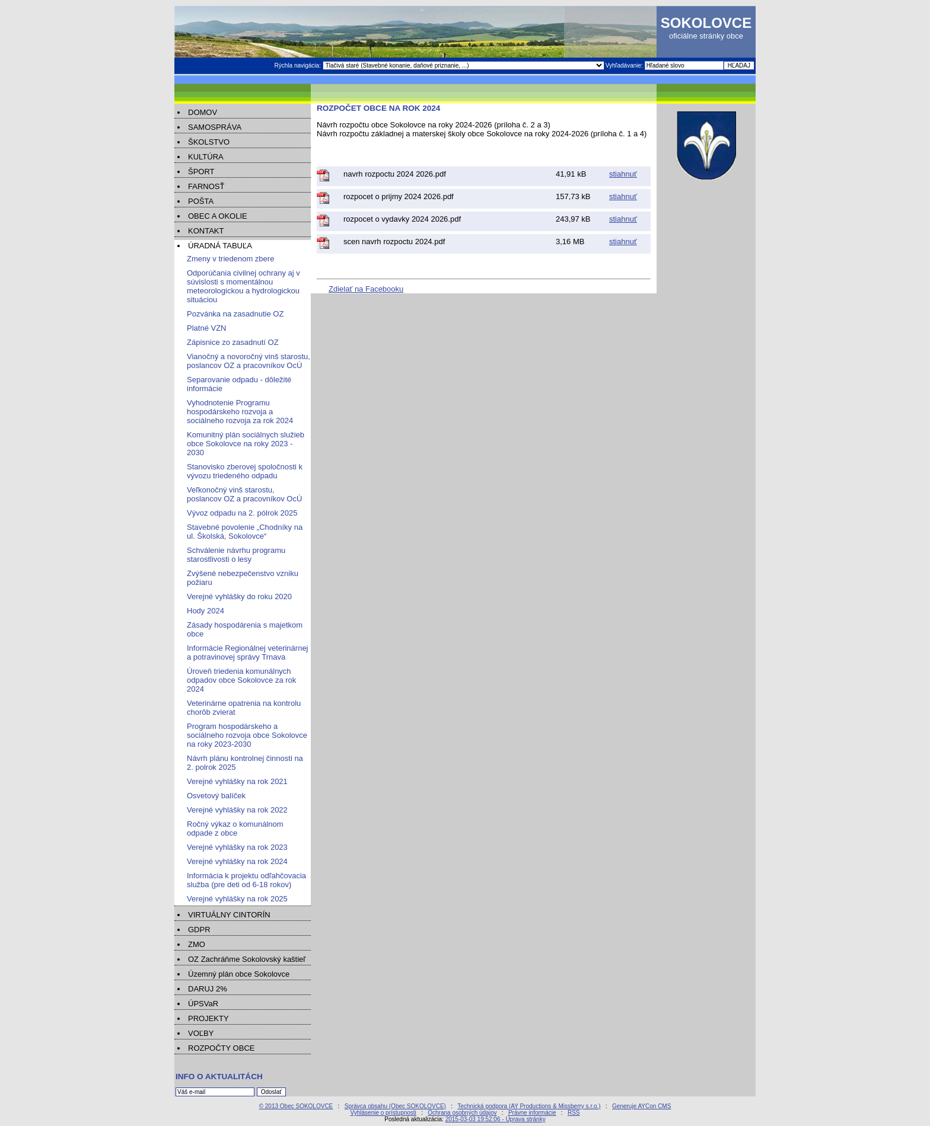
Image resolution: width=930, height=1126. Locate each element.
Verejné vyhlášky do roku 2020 (239, 596)
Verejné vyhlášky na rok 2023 (237, 847)
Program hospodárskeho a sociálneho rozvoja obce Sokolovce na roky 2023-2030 (247, 735)
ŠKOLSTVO (209, 141)
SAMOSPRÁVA (214, 127)
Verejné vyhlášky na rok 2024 (237, 861)
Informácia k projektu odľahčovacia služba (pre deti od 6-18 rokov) (246, 880)
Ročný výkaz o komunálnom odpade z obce (235, 828)
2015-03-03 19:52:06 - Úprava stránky (495, 1119)
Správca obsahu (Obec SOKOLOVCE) (395, 1106)
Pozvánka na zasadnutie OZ (235, 313)
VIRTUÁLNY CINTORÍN (229, 914)
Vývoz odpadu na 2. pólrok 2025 (242, 512)
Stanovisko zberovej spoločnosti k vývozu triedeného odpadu (244, 471)
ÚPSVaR (203, 1003)
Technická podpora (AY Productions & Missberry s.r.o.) (528, 1106)
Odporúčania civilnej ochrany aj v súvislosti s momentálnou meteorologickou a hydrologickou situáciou (243, 286)
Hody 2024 (205, 610)
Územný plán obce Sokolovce (238, 974)
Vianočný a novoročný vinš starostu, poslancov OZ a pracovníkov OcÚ (248, 361)
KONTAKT (206, 230)
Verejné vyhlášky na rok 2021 (237, 781)
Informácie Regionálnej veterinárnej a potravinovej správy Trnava (247, 652)
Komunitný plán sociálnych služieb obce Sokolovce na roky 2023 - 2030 (245, 443)
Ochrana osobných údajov (462, 1112)
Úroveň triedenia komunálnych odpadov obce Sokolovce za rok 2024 (241, 680)
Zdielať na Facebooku (366, 288)
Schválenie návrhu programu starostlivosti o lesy (236, 555)
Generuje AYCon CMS (641, 1106)
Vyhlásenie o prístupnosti (383, 1112)
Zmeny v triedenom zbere (230, 258)
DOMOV (202, 112)
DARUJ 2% (207, 988)
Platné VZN (206, 328)
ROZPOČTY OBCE (221, 1048)
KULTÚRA (206, 156)
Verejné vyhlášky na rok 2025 (237, 898)
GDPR (199, 929)
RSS (574, 1112)
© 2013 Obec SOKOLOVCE (296, 1106)
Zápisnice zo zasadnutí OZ (233, 342)
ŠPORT (201, 171)
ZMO (196, 944)
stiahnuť (623, 173)
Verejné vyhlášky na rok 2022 (237, 809)
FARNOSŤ (206, 186)
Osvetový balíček (216, 795)
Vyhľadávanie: (625, 65)
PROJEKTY (208, 1018)
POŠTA (201, 201)
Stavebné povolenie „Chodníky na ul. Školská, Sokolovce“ (244, 531)
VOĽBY (201, 1033)
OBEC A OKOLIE (217, 216)
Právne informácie (532, 1112)
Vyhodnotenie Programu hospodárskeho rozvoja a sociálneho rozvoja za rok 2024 (240, 411)
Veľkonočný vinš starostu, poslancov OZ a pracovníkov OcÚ (244, 494)
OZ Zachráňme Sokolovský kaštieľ (246, 959)
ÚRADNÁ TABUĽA (220, 245)
